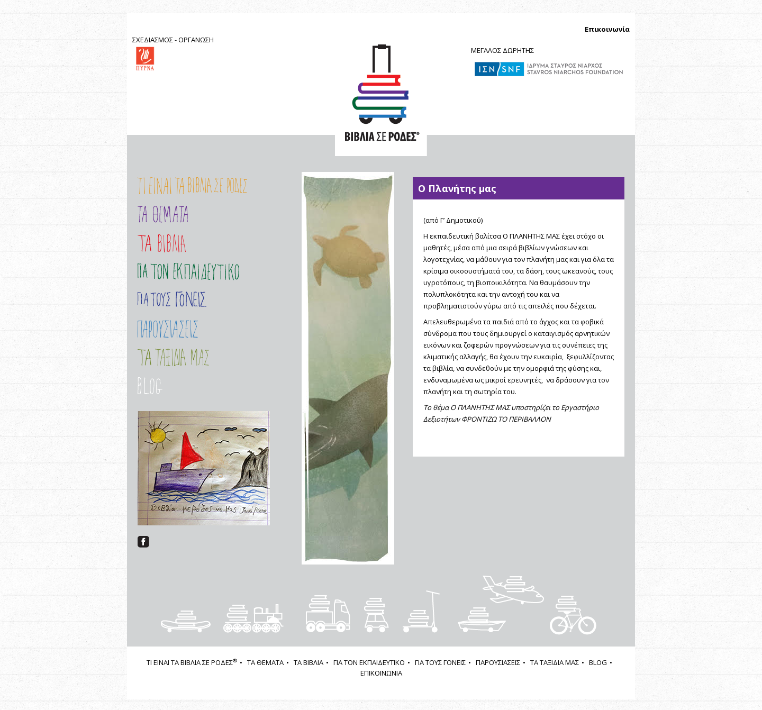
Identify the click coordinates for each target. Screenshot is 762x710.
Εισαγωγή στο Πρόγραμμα (188, 271)
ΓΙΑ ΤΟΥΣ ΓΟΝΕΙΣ (172, 299)
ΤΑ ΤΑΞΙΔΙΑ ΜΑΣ (192, 357)
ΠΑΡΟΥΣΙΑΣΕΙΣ (192, 329)
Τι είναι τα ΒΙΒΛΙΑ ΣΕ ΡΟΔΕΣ (192, 186)
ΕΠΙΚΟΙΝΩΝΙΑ (381, 673)
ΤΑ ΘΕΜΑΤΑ (265, 662)
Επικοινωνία (607, 29)
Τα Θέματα (163, 214)
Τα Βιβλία (162, 243)
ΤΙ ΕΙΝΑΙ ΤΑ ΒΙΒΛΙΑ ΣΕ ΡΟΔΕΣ (192, 662)
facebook (143, 542)
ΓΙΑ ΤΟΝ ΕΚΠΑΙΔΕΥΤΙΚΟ (369, 662)
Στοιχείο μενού (163, 385)
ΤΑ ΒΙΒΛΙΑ (308, 662)
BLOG (598, 662)
